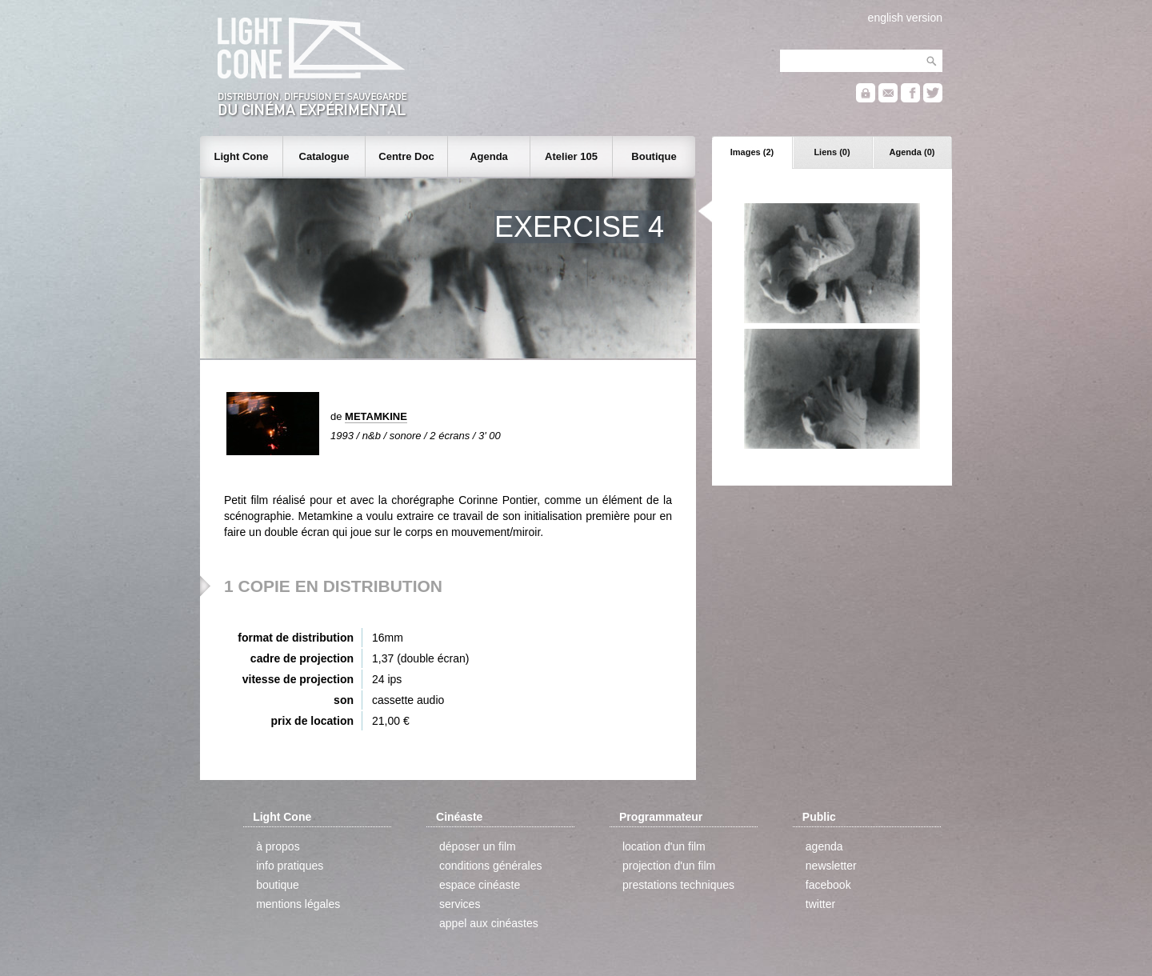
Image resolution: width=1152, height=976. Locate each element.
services (459, 904)
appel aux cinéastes (488, 923)
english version (905, 17)
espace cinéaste (479, 884)
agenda (824, 846)
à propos (277, 846)
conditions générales (490, 865)
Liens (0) (832, 152)
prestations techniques (678, 884)
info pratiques (289, 865)
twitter (820, 904)
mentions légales (298, 904)
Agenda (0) (912, 152)
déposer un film (477, 846)
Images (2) (752, 152)
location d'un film (664, 846)
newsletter (831, 865)
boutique (277, 884)
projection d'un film (668, 865)
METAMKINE (376, 416)
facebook (828, 884)
